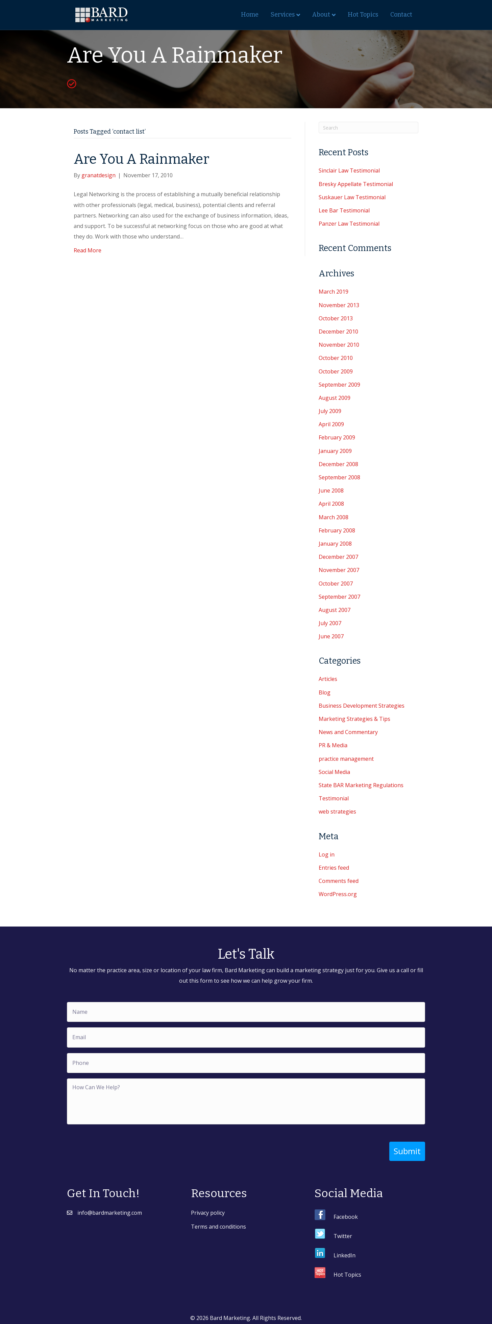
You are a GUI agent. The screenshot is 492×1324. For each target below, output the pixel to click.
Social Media (334, 772)
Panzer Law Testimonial (349, 223)
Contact (401, 14)
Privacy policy (208, 1210)
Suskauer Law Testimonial (352, 197)
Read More (87, 250)
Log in (327, 854)
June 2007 (331, 636)
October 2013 (336, 318)
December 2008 (338, 464)
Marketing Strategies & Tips (354, 719)
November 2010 (339, 344)
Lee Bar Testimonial (344, 210)
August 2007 (334, 610)
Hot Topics (363, 14)
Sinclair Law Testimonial (349, 170)
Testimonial (334, 798)
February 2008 (337, 530)
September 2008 (339, 477)
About (321, 14)
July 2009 (330, 411)
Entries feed (334, 867)
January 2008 (335, 543)
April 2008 (331, 503)
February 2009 (337, 437)
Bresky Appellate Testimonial (356, 184)
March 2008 (333, 517)
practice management (346, 758)
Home (250, 14)
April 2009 (331, 424)
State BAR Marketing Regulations (361, 785)
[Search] (368, 127)
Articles (328, 679)
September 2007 (339, 596)
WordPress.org (338, 894)
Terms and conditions (218, 1224)
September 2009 (339, 384)
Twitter (343, 1233)
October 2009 (336, 371)
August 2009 (334, 398)
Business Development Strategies (361, 705)
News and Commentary (348, 732)
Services (283, 14)
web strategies (337, 811)
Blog (324, 692)
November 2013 (339, 305)
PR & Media (333, 745)
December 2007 (338, 557)
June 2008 (331, 490)
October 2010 (336, 358)
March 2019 (333, 291)
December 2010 (338, 331)
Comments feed (339, 881)
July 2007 (330, 623)
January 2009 (335, 451)
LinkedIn (344, 1252)
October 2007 (336, 583)
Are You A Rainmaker (141, 159)
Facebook (346, 1213)
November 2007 (339, 570)
